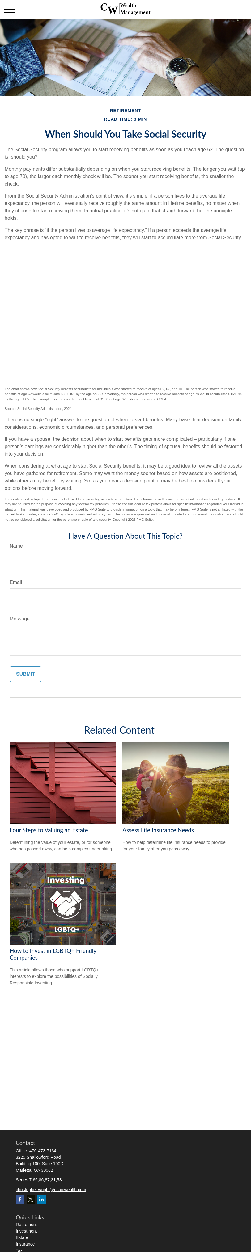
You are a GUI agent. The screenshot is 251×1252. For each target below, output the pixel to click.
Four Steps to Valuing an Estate (49, 830)
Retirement (26, 1224)
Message (20, 618)
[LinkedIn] (41, 1199)
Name (16, 546)
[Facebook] (20, 1199)
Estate (22, 1237)
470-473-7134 (42, 1150)
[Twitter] (31, 1199)
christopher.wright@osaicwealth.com (51, 1189)
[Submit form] (25, 674)
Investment (26, 1231)
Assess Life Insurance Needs (158, 830)
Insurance (25, 1244)
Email (16, 582)
